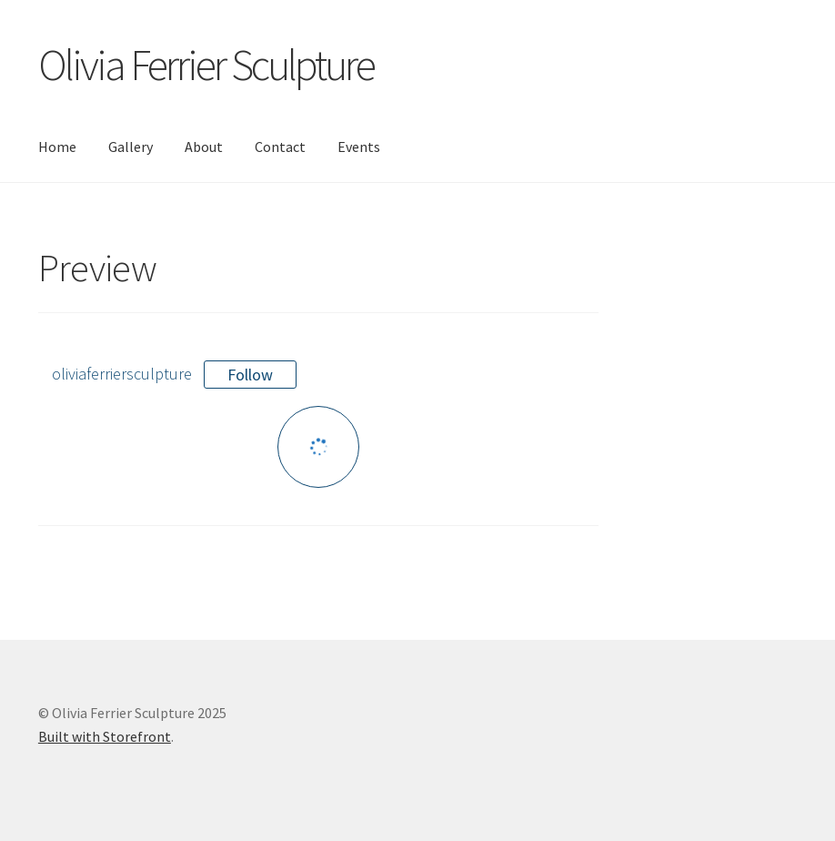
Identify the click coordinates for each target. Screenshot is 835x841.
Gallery (130, 146)
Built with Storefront (104, 736)
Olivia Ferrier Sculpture (206, 64)
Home (57, 146)
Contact (280, 146)
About (204, 146)
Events (358, 146)
